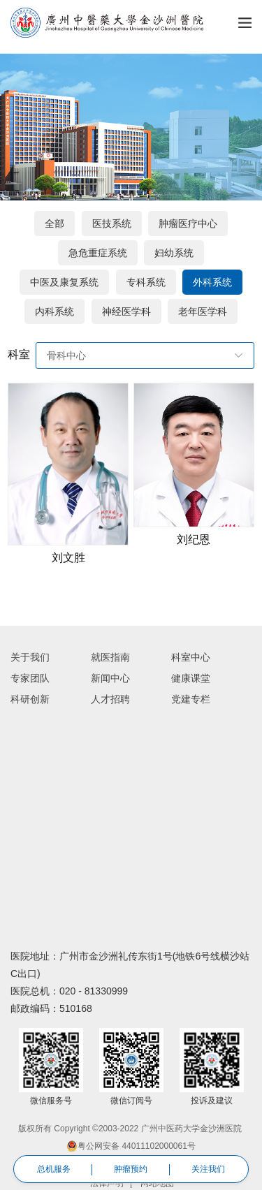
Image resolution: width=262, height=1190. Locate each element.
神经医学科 (126, 311)
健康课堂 (190, 678)
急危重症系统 (97, 252)
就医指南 (110, 657)
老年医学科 (202, 311)
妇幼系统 (174, 252)
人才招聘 (110, 699)
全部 (54, 223)
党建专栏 (190, 699)
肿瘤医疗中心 (188, 223)
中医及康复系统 (64, 282)
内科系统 (54, 311)
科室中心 (190, 657)
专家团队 (30, 678)
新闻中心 (110, 678)
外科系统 (212, 282)
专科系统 (146, 282)
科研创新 (30, 699)
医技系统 (111, 223)
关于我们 (30, 657)
